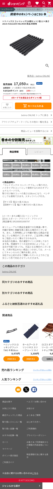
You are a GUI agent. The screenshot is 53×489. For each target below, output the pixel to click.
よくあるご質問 (33, 415)
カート (5, 442)
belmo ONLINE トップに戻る (34, 115)
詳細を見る (11, 359)
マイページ (7, 448)
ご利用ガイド (8, 462)
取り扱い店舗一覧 (10, 428)
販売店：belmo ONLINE (38, 75)
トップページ (6, 9)
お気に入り (7, 107)
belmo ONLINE (9, 271)
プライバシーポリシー (36, 435)
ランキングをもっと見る (42, 370)
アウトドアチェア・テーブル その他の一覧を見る (25, 122)
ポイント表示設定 (10, 455)
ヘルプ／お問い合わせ (36, 401)
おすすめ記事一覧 (10, 435)
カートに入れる (33, 105)
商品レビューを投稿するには (34, 131)
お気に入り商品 (9, 408)
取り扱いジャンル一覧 (12, 421)
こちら (35, 473)
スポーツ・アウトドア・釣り (29, 9)
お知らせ (30, 408)
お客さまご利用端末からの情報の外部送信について (37, 445)
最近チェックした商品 (12, 415)
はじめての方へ (33, 421)
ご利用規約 (31, 428)
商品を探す (7, 401)
